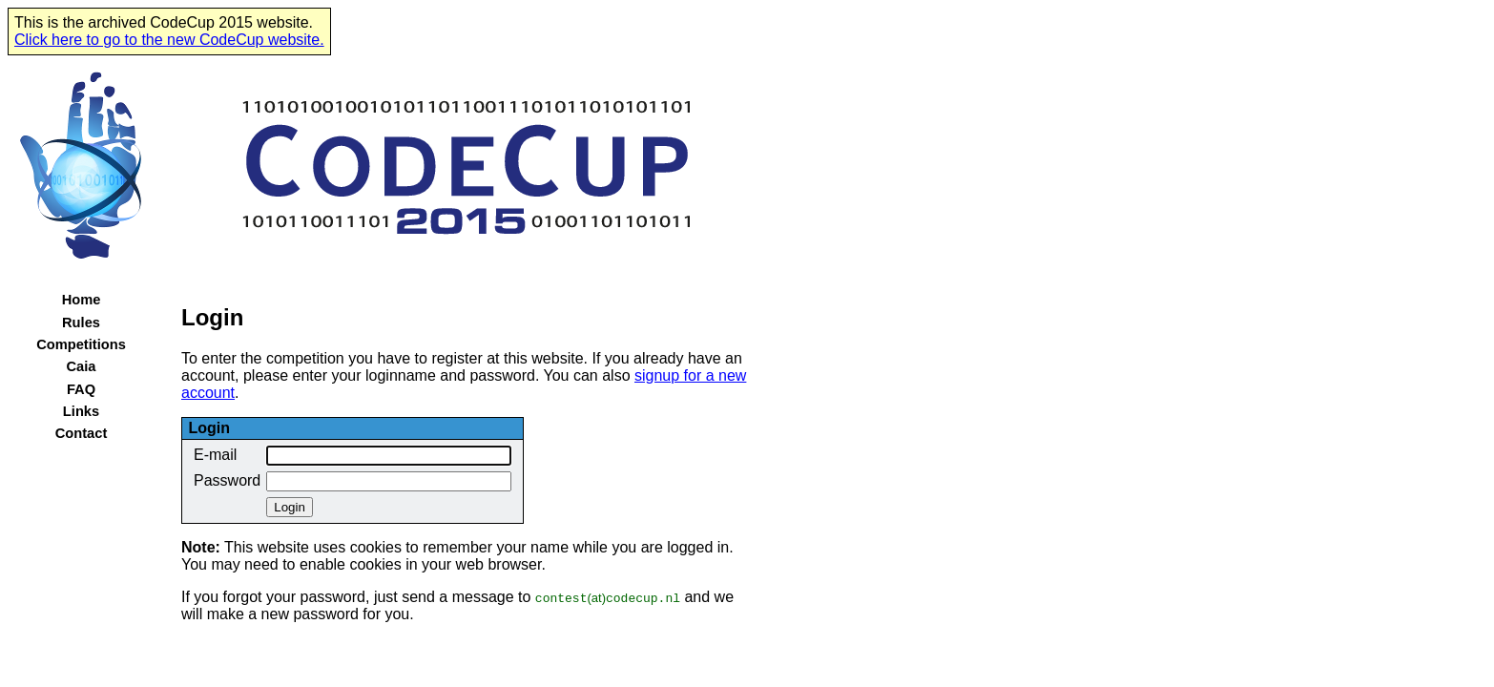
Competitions (81, 344)
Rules (81, 322)
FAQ (81, 389)
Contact (81, 433)
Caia (81, 366)
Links (81, 411)
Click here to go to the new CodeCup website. (169, 39)
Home (81, 299)
